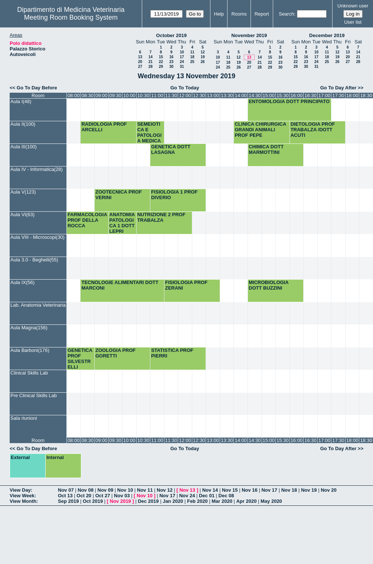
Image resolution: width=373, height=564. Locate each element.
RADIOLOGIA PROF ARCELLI (104, 126)
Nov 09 (106, 490)
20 (140, 62)
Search (286, 14)
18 (192, 57)
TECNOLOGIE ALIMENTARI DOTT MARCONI (119, 285)
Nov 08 (86, 490)
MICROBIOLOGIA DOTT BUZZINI (268, 285)
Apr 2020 (246, 501)
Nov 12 (165, 490)
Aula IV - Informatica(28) (36, 169)
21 (150, 62)
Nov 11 (145, 490)
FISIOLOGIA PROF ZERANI (186, 285)
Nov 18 (289, 490)
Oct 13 (65, 495)
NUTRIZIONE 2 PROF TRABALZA (161, 217)
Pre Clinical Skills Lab (33, 395)
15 (161, 57)
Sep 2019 (68, 501)
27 (140, 67)
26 (202, 62)
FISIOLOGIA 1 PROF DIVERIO (174, 194)
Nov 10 (125, 490)
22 (161, 62)
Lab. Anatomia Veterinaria (38, 305)
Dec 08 (226, 495)
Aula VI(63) (22, 214)
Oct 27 (102, 495)
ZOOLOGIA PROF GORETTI (115, 353)
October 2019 (171, 35)
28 (150, 67)
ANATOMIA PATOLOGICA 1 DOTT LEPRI (122, 223)
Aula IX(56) (22, 282)
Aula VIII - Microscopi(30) (37, 237)
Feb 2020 (197, 501)
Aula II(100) (22, 124)
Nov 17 (269, 490)
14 (150, 57)
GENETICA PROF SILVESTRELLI (80, 358)
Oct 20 (83, 495)
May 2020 (271, 501)
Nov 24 (187, 495)
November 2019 (249, 35)
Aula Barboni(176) (29, 350)
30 (171, 67)
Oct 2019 (93, 501)
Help (219, 14)
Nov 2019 (120, 501)
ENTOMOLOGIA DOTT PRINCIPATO (289, 101)
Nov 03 (122, 495)
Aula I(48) (20, 101)
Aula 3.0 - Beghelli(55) (34, 260)
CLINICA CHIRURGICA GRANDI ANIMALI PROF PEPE (260, 129)
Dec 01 (207, 495)
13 (140, 57)
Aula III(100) (23, 146)
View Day (20, 490)
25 (192, 62)
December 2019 (326, 35)
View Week (22, 495)
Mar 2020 (222, 501)
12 (202, 52)
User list (352, 22)
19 (202, 57)
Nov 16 (250, 490)
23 (171, 62)
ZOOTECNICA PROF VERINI (118, 194)
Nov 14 (210, 490)
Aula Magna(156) (29, 327)
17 (182, 57)
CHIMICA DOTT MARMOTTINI (266, 149)
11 (192, 52)
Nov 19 (309, 490)
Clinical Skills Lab (29, 373)
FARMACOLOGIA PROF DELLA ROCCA (87, 220)
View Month (23, 501)
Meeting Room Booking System (71, 17)
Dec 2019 (148, 501)
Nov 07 (66, 490)
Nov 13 (187, 490)
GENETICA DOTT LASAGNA (170, 149)
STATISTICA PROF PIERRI (172, 353)
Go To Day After (338, 87)
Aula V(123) (23, 192)
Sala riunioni (23, 418)
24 (182, 62)
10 (182, 52)
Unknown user (352, 6)
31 (182, 67)
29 (161, 67)
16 (171, 57)
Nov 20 (329, 490)
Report (262, 14)
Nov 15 (230, 490)
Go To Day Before (37, 87)
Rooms (238, 14)
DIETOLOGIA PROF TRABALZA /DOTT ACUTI (313, 129)
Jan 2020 (173, 501)
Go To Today (184, 87)
